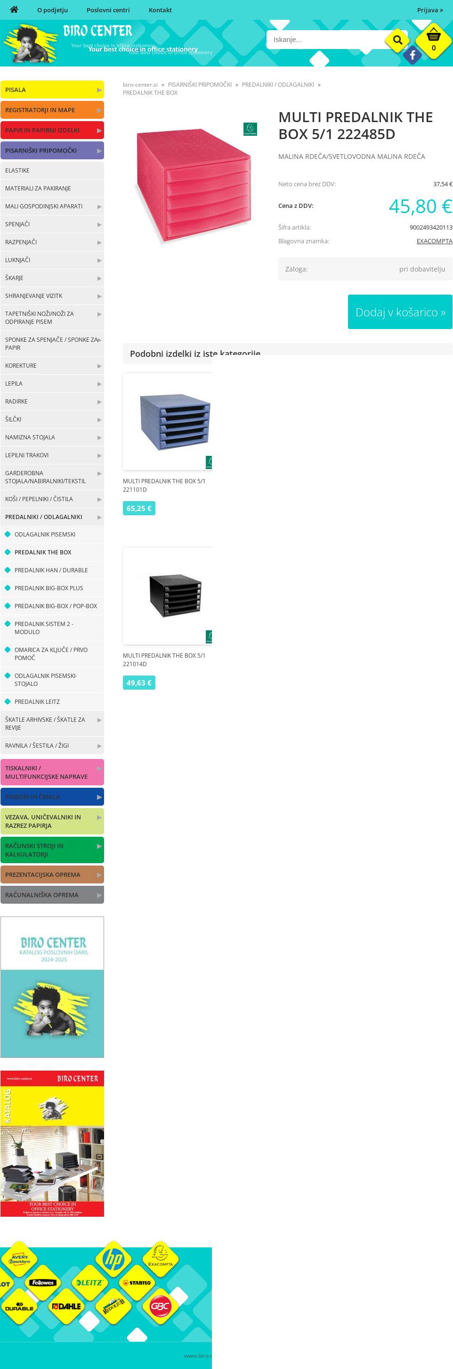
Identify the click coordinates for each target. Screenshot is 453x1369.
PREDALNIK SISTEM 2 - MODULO (44, 628)
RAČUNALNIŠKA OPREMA (42, 895)
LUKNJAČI (17, 260)
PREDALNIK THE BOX (43, 552)
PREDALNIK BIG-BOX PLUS (49, 588)
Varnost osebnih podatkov (339, 1316)
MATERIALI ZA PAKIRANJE (38, 188)
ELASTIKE (17, 170)
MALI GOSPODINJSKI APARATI (43, 206)
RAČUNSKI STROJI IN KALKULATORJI (34, 849)
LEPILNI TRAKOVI (27, 455)
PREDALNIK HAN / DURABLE (51, 570)
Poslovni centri (108, 10)
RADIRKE (16, 401)
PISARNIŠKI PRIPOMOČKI (41, 150)
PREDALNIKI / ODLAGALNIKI (43, 517)
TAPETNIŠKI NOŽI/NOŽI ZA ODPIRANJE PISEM (39, 318)
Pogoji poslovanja (326, 1302)
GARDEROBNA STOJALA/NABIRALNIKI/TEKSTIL (45, 477)
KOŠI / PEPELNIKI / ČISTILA (39, 499)
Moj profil (315, 1288)
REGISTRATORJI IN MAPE (40, 110)
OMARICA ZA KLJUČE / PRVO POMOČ (51, 654)
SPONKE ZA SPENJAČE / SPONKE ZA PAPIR (51, 344)
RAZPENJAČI (21, 242)
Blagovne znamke (402, 1302)
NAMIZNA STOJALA (30, 437)
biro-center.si (140, 85)
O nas (234, 1288)
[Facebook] (412, 55)
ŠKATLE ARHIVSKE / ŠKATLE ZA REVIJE (45, 724)
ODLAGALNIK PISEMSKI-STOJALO (46, 680)
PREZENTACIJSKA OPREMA (43, 874)
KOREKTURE (21, 366)
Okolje (386, 1288)
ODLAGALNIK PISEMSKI (45, 534)
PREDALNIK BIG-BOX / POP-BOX (56, 606)
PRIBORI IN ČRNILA (32, 796)
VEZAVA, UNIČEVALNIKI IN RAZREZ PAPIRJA (43, 821)
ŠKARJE (14, 278)
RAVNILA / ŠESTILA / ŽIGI (37, 746)
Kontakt (160, 10)
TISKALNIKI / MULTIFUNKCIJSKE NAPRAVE (46, 772)
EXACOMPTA (435, 241)
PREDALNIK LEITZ (37, 702)
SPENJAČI (17, 224)
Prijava (430, 10)
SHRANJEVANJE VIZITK (33, 296)
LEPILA (14, 383)
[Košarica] (434, 43)
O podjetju (52, 10)
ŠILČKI (13, 419)
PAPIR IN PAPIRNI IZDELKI (42, 130)
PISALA (15, 89)
